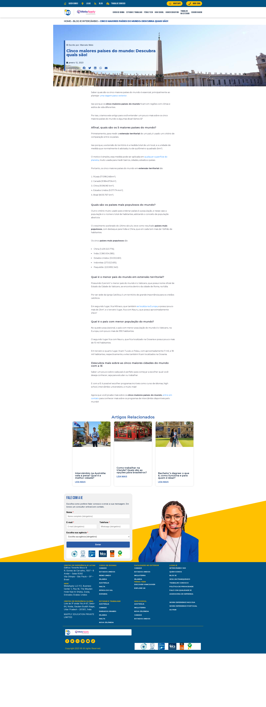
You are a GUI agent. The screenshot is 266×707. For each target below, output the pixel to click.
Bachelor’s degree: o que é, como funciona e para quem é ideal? (173, 475)
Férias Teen (148, 12)
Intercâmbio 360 (177, 568)
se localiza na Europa (147, 306)
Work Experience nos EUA (182, 602)
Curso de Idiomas (107, 565)
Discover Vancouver (144, 585)
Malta (102, 587)
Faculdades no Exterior (146, 565)
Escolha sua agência (77, 532)
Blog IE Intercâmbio (85, 21)
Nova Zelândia (106, 622)
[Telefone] (114, 526)
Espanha (103, 594)
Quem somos (175, 572)
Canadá (103, 568)
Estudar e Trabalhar (134, 12)
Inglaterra (140, 576)
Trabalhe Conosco (179, 583)
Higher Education (172, 12)
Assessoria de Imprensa (181, 594)
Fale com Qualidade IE (180, 590)
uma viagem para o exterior (113, 96)
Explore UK (139, 588)
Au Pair (172, 610)
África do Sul (106, 590)
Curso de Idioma (118, 12)
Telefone (104, 522)
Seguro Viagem (196, 12)
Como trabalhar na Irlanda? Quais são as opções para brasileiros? (132, 470)
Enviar (98, 544)
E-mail (70, 522)
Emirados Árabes (107, 611)
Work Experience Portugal (183, 606)
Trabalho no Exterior (184, 12)
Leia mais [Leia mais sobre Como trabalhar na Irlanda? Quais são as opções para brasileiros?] (122, 476)
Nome (70, 512)
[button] (84, 68)
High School (159, 12)
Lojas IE (173, 565)
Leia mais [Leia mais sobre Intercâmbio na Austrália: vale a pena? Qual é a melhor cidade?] (80, 482)
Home (67, 21)
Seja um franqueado (179, 579)
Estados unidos (142, 619)
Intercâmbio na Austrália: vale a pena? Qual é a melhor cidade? (90, 475)
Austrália (104, 583)
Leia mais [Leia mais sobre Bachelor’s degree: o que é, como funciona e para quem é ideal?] (163, 482)
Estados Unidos (107, 572)
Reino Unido (105, 576)
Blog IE (173, 576)
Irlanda (103, 579)
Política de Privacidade (181, 587)
